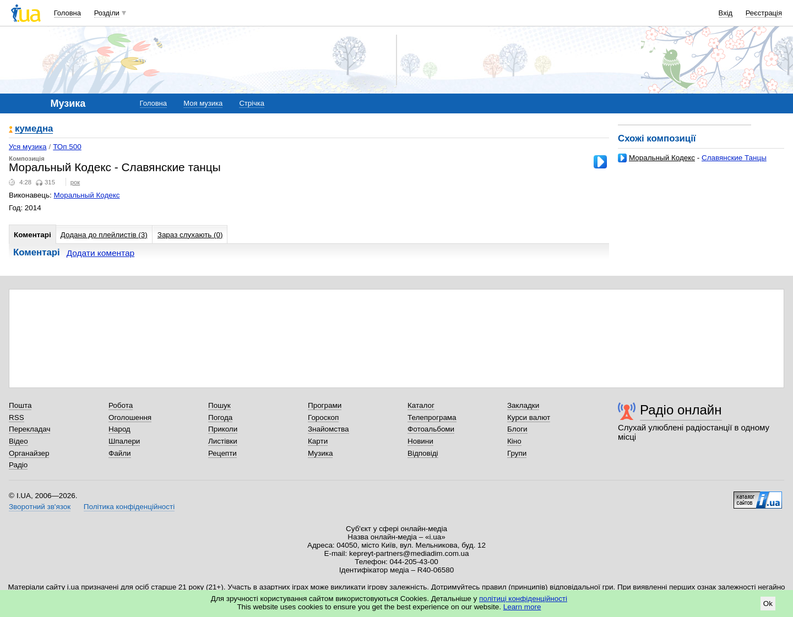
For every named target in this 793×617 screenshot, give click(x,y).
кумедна (34, 129)
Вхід (726, 13)
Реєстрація (764, 13)
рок (75, 182)
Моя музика (202, 103)
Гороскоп (323, 417)
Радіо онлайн (681, 409)
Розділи (107, 13)
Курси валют (528, 417)
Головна (67, 13)
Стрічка (251, 103)
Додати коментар (100, 253)
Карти (318, 441)
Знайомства (328, 429)
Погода (220, 417)
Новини (420, 441)
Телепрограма (432, 417)
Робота (120, 405)
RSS (16, 417)
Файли (119, 453)
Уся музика (28, 147)
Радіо (18, 465)
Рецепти (222, 453)
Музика (320, 453)
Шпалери (124, 441)
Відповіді (423, 453)
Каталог (421, 405)
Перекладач (29, 429)
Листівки (222, 441)
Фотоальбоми (431, 429)
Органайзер (29, 453)
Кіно (514, 441)
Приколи (222, 429)
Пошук (219, 405)
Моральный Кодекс (662, 158)
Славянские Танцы (734, 158)
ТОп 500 (67, 147)
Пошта (20, 405)
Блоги (517, 429)
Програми (324, 405)
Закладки (523, 405)
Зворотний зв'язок (39, 507)
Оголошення (129, 417)
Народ (119, 429)
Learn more (522, 607)
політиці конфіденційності (523, 598)
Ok (768, 603)
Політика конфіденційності (129, 507)
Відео (18, 441)
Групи (516, 453)
